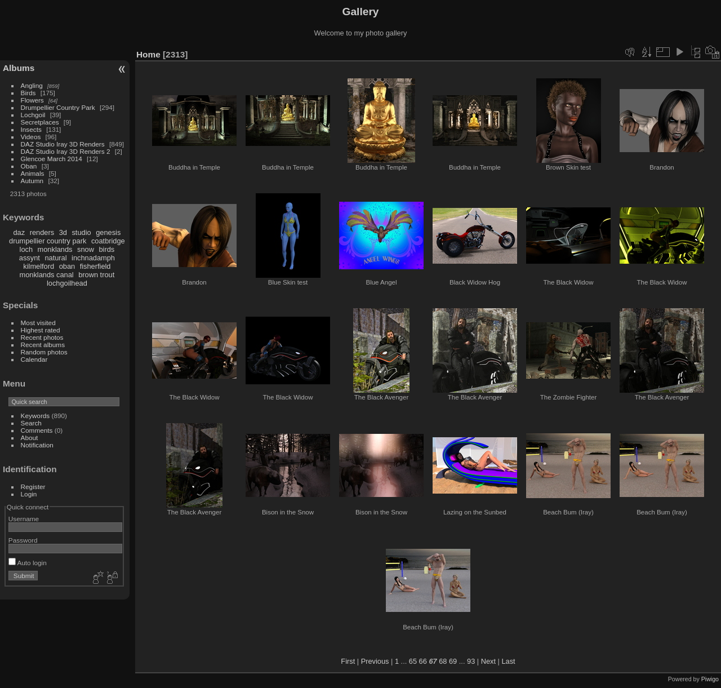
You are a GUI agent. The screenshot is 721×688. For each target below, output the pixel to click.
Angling (32, 85)
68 (443, 661)
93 (471, 661)
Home (148, 54)
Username (23, 518)
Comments (37, 430)
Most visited (38, 322)
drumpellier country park (47, 241)
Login (29, 494)
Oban (29, 166)
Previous (375, 661)
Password (23, 540)
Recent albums (43, 344)
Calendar (34, 359)
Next (488, 661)
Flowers (32, 100)
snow (85, 249)
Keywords (35, 415)
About (29, 437)
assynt (29, 258)
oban (67, 266)
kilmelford (38, 266)
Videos (31, 136)
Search (31, 423)
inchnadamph (93, 258)
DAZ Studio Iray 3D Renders (63, 144)
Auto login (27, 562)
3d (63, 232)
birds (106, 249)
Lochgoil (33, 114)
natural (55, 258)
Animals (32, 173)
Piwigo (710, 679)
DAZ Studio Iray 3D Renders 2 (65, 151)
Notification (37, 445)
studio (81, 232)
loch (26, 249)
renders (42, 232)
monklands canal (47, 274)
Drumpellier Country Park (58, 107)
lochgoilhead (67, 283)
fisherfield (95, 266)
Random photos (44, 352)
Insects (31, 129)
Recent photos (42, 337)
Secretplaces (40, 122)
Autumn (32, 180)
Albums (18, 68)
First (348, 661)
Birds (28, 92)
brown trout (96, 274)
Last (508, 661)
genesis (108, 232)
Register (33, 486)
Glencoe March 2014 (51, 158)
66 (423, 661)
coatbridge (108, 241)
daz (19, 232)
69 (453, 661)
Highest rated (40, 330)
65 (413, 661)
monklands (55, 249)
